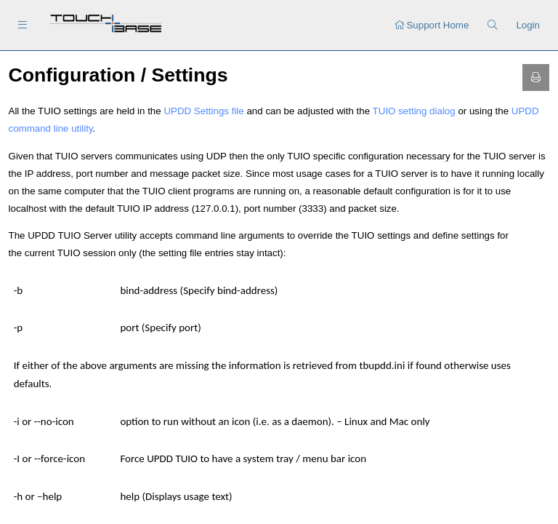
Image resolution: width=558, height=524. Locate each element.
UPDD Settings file (203, 111)
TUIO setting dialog (414, 111)
